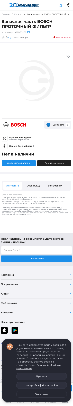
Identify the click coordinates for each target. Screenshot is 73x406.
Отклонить (41, 394)
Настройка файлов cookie (41, 385)
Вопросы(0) (55, 185)
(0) (9, 37)
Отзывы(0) (33, 185)
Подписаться (37, 258)
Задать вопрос (21, 37)
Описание (12, 185)
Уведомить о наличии (18, 163)
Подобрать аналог (54, 163)
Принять (41, 376)
